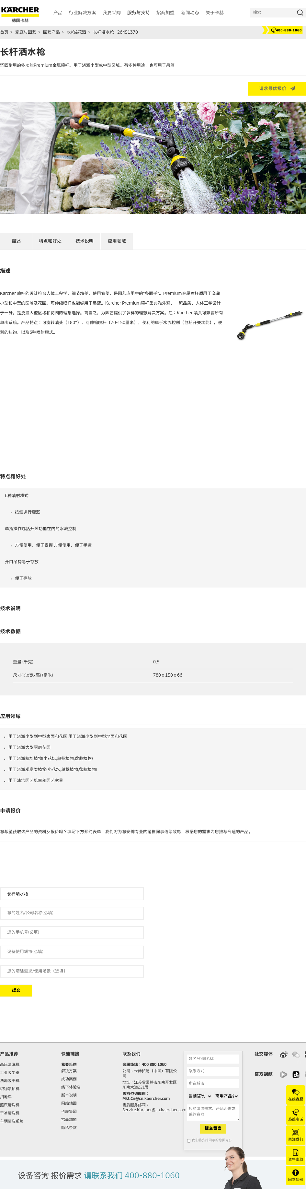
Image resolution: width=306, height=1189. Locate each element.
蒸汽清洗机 (9, 1105)
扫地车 (6, 1097)
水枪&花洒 (76, 32)
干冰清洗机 (9, 1113)
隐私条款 (69, 1128)
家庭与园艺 (25, 32)
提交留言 (213, 1128)
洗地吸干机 (9, 1081)
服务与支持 (138, 13)
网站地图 (69, 1104)
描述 (16, 241)
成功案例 (69, 1079)
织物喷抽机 (9, 1089)
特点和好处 (50, 241)
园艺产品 (51, 32)
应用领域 (117, 241)
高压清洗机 (9, 1065)
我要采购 (69, 1065)
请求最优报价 (277, 88)
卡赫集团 (69, 1112)
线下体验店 (71, 1088)
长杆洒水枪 (103, 32)
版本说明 (69, 1096)
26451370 (127, 32)
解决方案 (69, 1071)
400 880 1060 (154, 1065)
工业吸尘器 (9, 1073)
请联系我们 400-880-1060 (132, 1176)
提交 (16, 990)
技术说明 (84, 241)
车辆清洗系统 (11, 1122)
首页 (4, 32)
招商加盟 (69, 1120)
